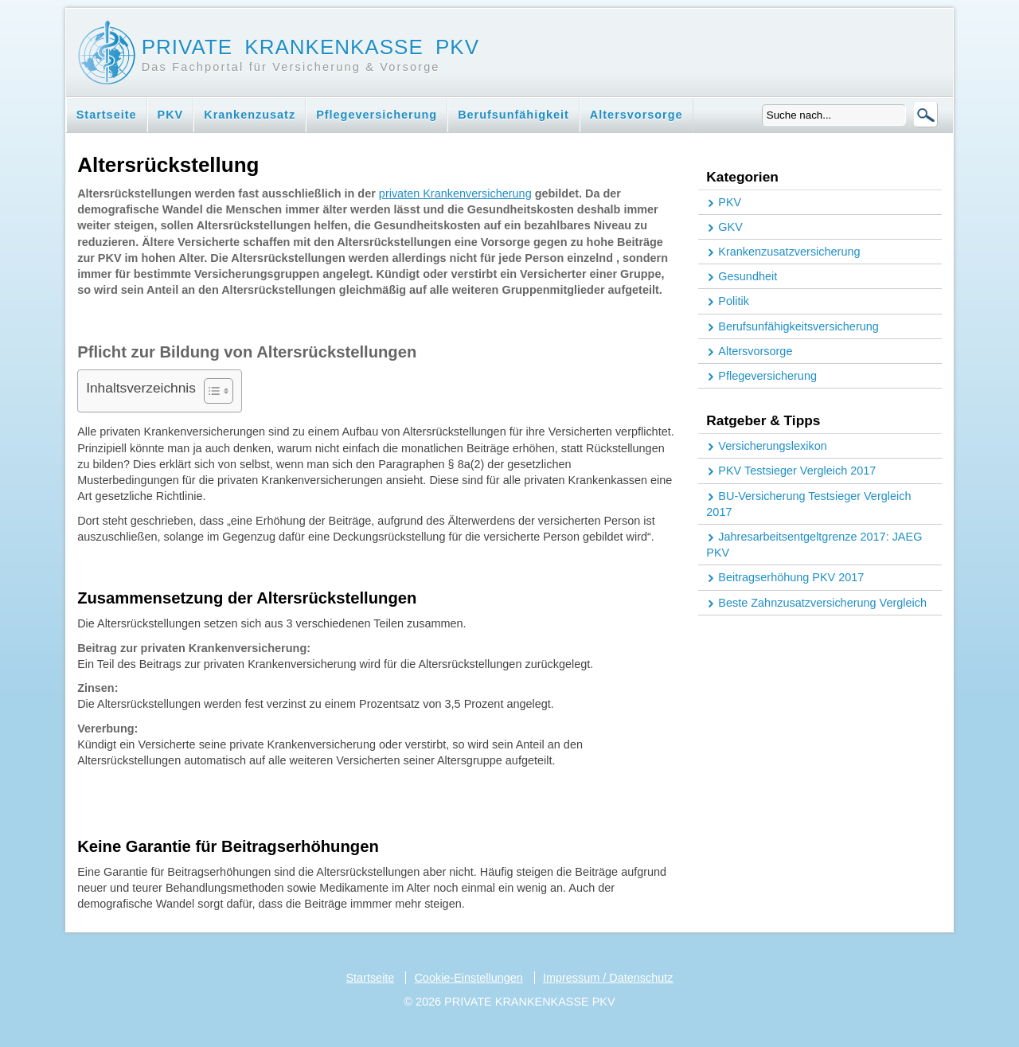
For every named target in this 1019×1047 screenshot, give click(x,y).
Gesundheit (747, 276)
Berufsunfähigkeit (513, 114)
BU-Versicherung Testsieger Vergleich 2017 (808, 504)
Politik (733, 301)
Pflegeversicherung (376, 114)
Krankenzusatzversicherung (789, 251)
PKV (171, 114)
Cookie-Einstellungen (468, 977)
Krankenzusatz (249, 114)
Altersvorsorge (636, 114)
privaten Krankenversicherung (455, 193)
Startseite (106, 114)
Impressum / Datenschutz (608, 977)
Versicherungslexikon (772, 446)
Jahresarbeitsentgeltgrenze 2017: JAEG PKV (814, 544)
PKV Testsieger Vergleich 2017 (797, 470)
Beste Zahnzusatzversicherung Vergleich (822, 602)
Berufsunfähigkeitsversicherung (798, 326)
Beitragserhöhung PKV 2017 (791, 577)
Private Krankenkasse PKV (310, 47)
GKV (730, 227)
